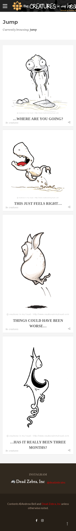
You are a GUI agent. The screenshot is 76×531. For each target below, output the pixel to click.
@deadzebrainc (56, 482)
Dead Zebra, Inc (51, 503)
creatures (13, 122)
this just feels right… (38, 204)
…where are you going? (38, 119)
